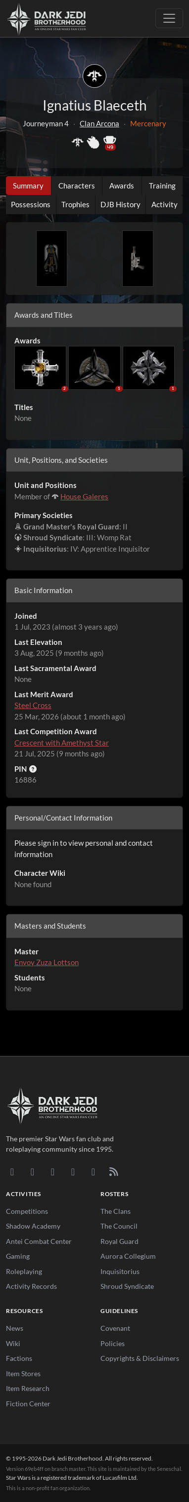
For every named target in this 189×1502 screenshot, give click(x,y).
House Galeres (84, 496)
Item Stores (23, 1373)
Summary (28, 185)
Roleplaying (24, 1271)
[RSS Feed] (113, 1171)
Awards (121, 185)
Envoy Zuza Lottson (46, 962)
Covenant (115, 1328)
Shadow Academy (33, 1226)
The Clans (115, 1211)
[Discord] (12, 1171)
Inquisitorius (120, 1271)
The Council (119, 1226)
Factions (19, 1358)
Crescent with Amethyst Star (61, 742)
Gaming (18, 1256)
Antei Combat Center (39, 1241)
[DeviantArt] (32, 1171)
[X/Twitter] (93, 1171)
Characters (76, 185)
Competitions (27, 1211)
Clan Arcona (99, 123)
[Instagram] (73, 1171)
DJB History (120, 204)
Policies (112, 1343)
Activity (164, 204)
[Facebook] (53, 1171)
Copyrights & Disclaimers (139, 1358)
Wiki (13, 1343)
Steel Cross (32, 705)
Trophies (75, 204)
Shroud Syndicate (127, 1286)
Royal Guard (119, 1241)
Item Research (27, 1388)
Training (162, 185)
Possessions (30, 204)
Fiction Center (28, 1403)
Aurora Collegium (128, 1256)
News (14, 1328)
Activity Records (31, 1286)
